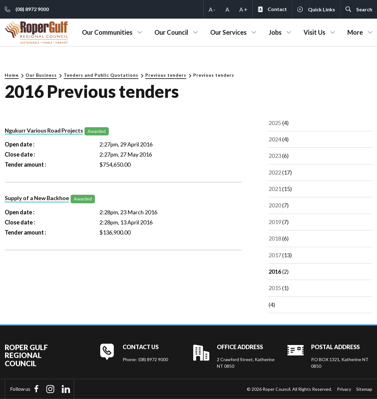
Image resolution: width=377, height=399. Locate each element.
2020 (275, 205)
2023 (275, 155)
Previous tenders (165, 75)
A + (243, 9)
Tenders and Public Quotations (101, 75)
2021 (275, 188)
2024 (275, 139)
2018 (275, 238)
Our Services (228, 32)
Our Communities (107, 32)
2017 (275, 255)
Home (12, 75)
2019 (275, 221)
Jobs (275, 32)
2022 (275, 172)
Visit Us (314, 32)
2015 (275, 287)
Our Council (171, 32)
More (355, 32)
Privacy (344, 389)
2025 (275, 122)
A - (212, 9)
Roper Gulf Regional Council (26, 355)
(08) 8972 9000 (153, 359)
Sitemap (364, 389)
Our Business (41, 75)
